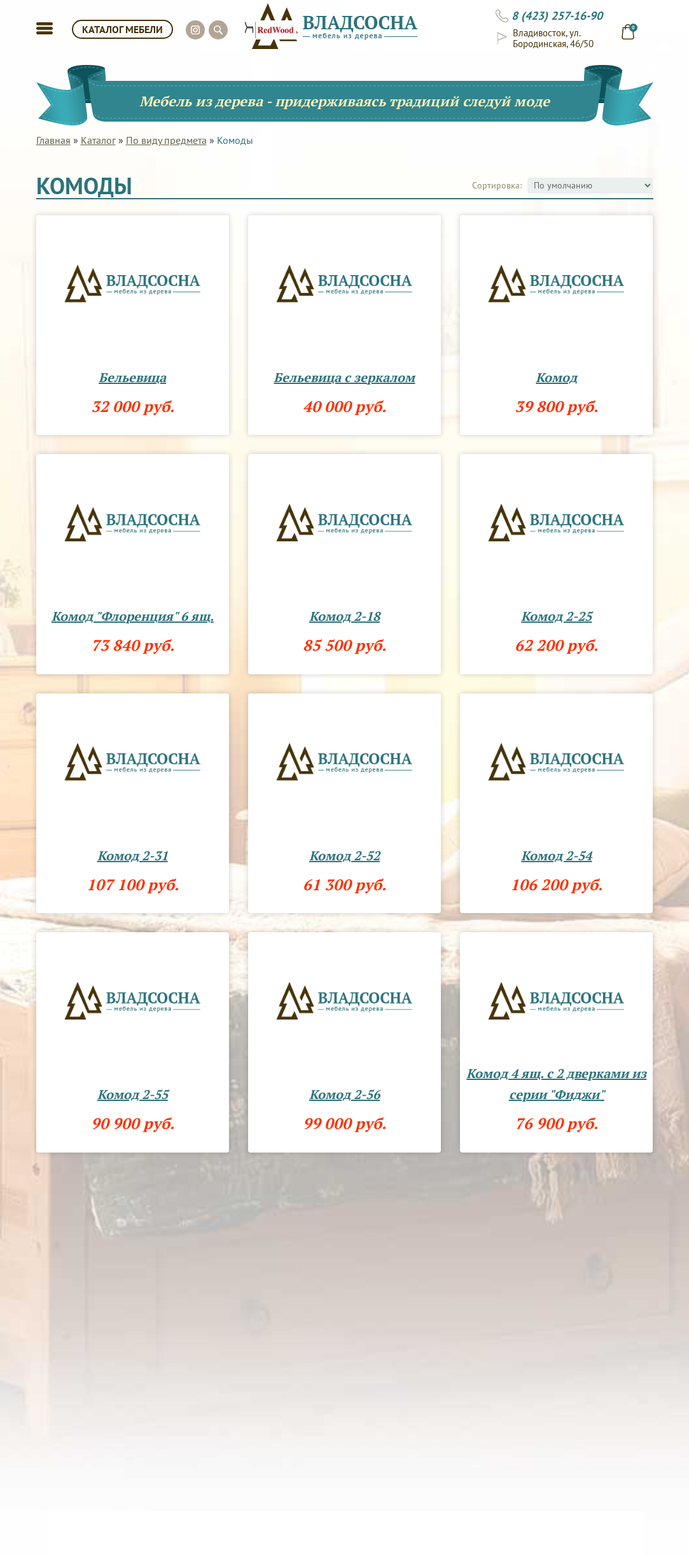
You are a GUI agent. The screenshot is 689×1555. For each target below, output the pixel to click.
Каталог (98, 140)
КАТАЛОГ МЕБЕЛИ (122, 29)
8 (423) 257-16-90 (557, 16)
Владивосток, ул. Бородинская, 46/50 (553, 38)
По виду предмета (166, 140)
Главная (53, 140)
